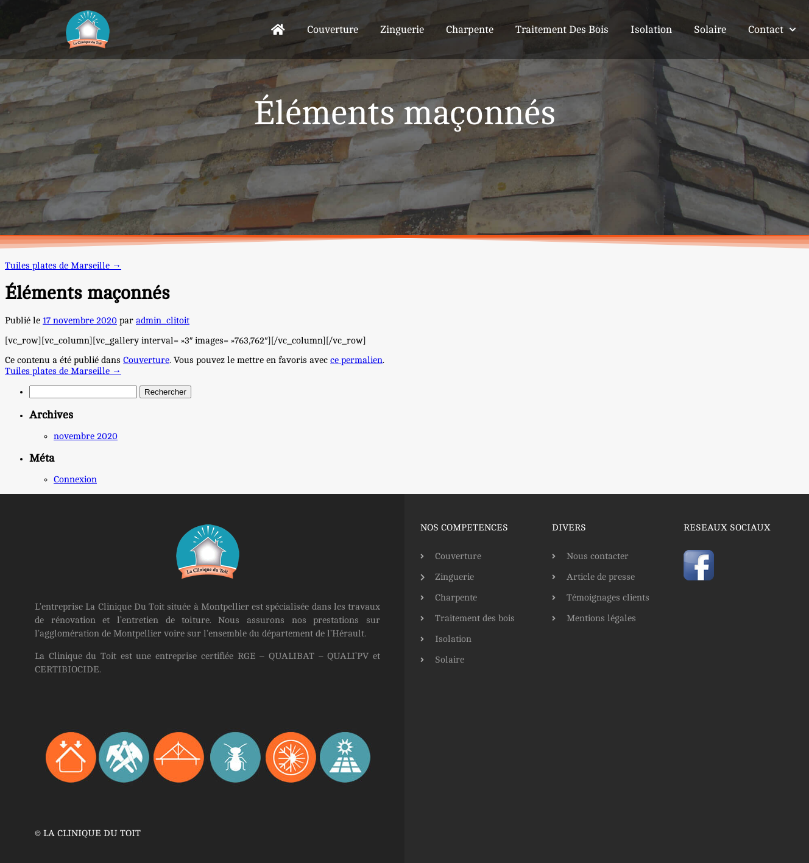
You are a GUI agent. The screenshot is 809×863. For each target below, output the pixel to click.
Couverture (332, 29)
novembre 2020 (86, 436)
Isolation (651, 29)
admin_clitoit (162, 320)
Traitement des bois (562, 29)
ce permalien (356, 360)
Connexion (75, 479)
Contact (772, 30)
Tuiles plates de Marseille (63, 266)
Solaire (710, 29)
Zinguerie (402, 29)
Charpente (469, 29)
